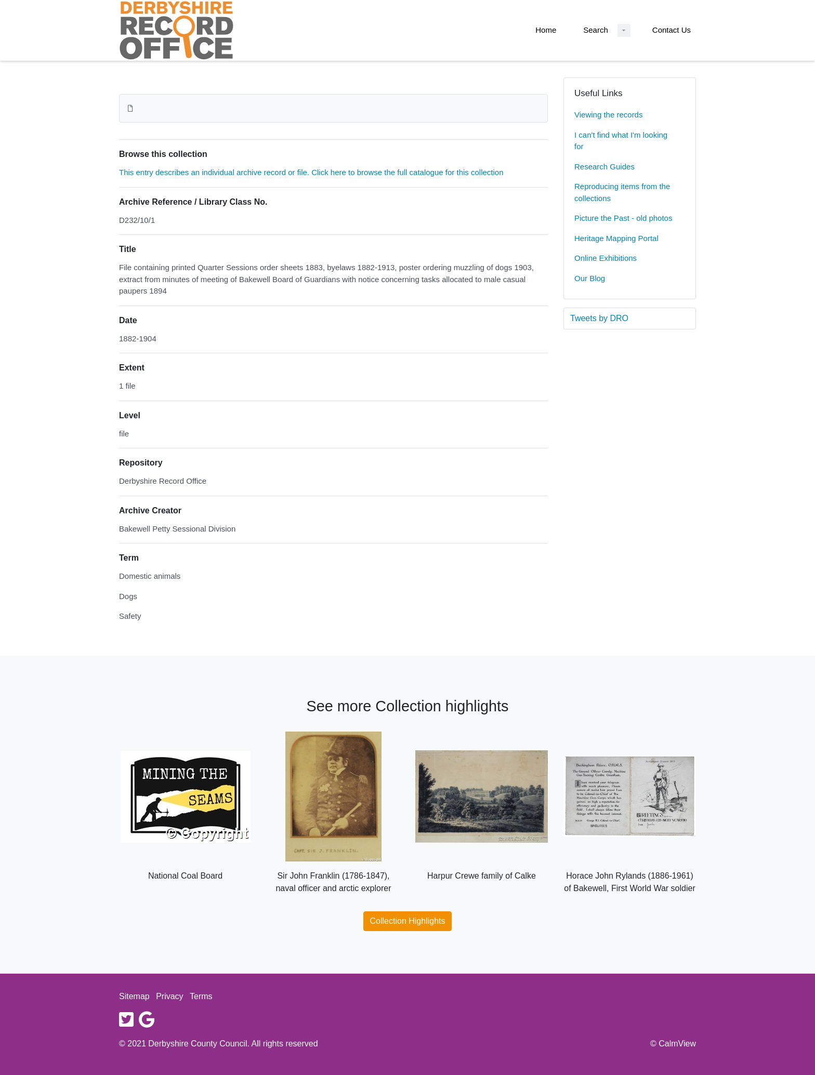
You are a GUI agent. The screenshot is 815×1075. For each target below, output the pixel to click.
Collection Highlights (407, 921)
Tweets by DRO (599, 318)
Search (595, 29)
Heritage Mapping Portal (616, 238)
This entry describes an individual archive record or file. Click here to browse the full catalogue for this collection (311, 172)
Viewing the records (608, 114)
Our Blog (589, 278)
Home (545, 29)
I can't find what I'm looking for (620, 140)
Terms (201, 996)
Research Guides (604, 166)
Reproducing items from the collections (622, 192)
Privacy (169, 996)
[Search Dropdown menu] (623, 30)
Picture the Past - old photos (623, 218)
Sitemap (134, 996)
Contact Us (671, 29)
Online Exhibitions (605, 258)
